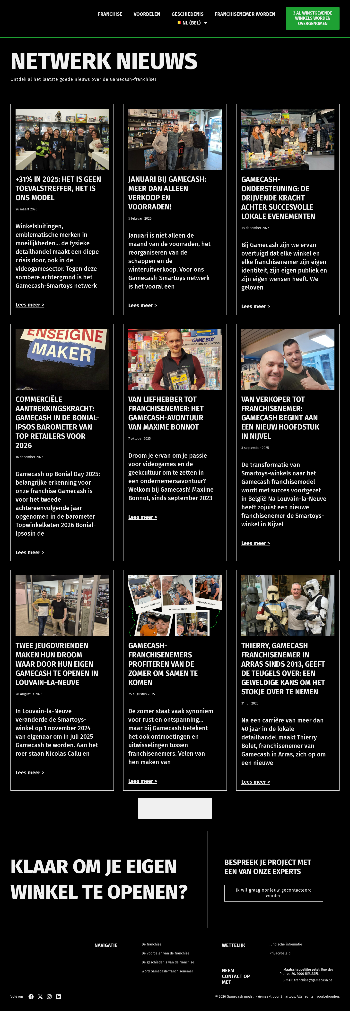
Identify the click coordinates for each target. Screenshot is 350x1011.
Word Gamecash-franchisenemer (167, 974)
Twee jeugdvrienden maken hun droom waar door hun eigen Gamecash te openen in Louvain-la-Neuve (57, 664)
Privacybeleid (280, 956)
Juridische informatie (286, 947)
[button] (175, 810)
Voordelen (147, 14)
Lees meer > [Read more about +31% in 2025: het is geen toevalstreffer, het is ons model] (30, 304)
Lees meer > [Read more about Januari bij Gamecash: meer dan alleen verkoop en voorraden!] (142, 305)
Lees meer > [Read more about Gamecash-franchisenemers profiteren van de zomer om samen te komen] (142, 781)
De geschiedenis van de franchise (168, 965)
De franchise (151, 947)
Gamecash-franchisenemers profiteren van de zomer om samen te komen (163, 664)
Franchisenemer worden (245, 14)
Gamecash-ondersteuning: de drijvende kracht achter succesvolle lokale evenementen (278, 198)
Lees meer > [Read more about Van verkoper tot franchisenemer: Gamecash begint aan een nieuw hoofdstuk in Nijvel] (255, 543)
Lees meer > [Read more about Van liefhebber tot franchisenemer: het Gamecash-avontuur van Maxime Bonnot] (142, 517)
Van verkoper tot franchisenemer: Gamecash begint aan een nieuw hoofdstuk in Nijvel (280, 418)
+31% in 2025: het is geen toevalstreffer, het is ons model (58, 188)
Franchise (110, 14)
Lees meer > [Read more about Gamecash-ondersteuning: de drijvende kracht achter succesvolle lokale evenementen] (255, 306)
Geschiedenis (187, 14)
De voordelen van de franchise (165, 956)
